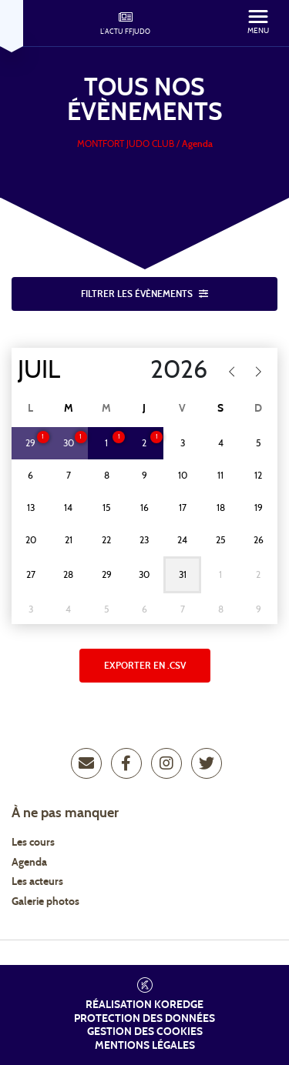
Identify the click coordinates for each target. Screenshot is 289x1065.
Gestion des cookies (145, 1032)
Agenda (29, 862)
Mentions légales (145, 1045)
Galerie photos (45, 901)
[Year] (169, 370)
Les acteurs (37, 881)
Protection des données (144, 1018)
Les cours (33, 842)
